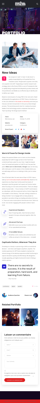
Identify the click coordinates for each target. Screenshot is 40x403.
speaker (20, 286)
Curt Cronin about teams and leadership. (18, 180)
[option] (10, 141)
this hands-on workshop (22, 101)
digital (13, 286)
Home (3, 28)
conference (6, 286)
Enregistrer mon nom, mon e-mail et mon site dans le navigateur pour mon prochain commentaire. (19, 374)
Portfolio (12, 28)
